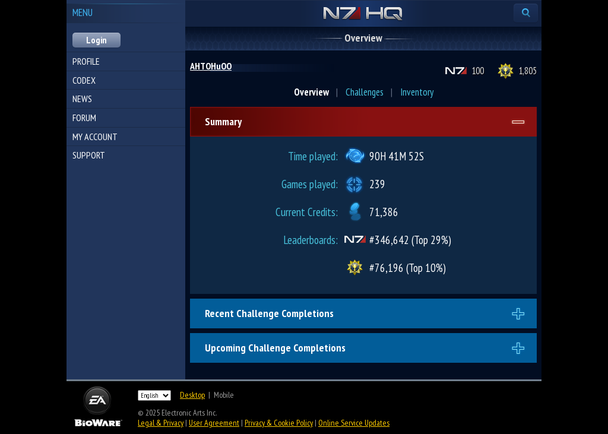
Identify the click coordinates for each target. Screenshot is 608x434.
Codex (84, 80)
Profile (86, 61)
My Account (95, 136)
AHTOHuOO (211, 66)
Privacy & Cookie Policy (279, 422)
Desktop (192, 394)
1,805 (527, 70)
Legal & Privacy (160, 422)
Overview (311, 92)
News (82, 98)
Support (88, 155)
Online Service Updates (354, 422)
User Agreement (214, 422)
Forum (84, 117)
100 (477, 70)
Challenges (365, 92)
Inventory (416, 92)
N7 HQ (363, 14)
